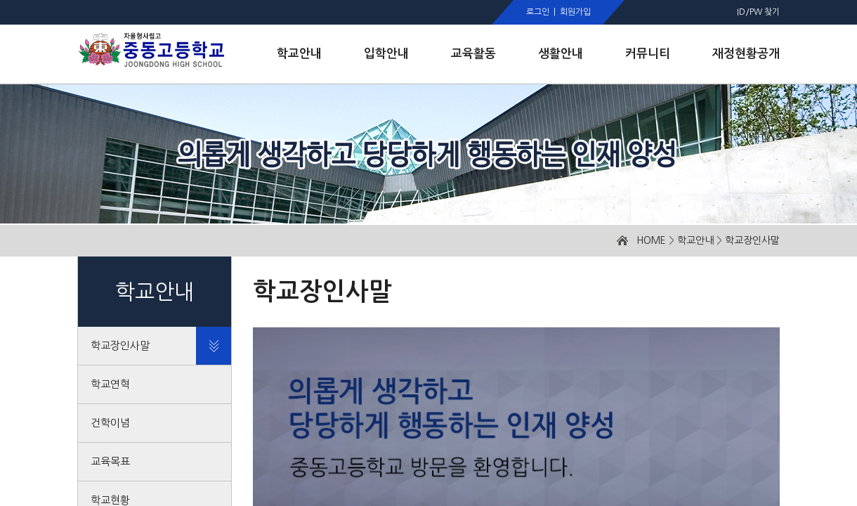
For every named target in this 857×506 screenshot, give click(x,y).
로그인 (537, 12)
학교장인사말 (752, 240)
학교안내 (695, 240)
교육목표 (110, 461)
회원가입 (575, 12)
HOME (651, 240)
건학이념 (110, 422)
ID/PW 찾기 (758, 12)
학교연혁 (110, 384)
